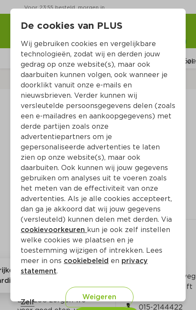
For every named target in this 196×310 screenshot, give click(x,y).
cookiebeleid (86, 261)
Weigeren (99, 297)
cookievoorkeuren (54, 230)
